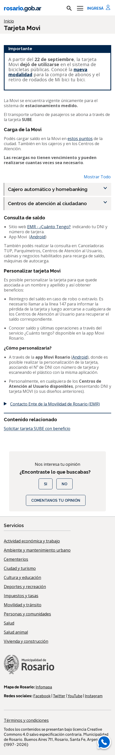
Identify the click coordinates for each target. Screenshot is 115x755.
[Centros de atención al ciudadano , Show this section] (59, 203)
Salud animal (16, 632)
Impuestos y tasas (21, 595)
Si (45, 484)
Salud (9, 623)
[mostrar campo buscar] (69, 8)
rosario (22, 8)
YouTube (75, 695)
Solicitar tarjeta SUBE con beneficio (37, 428)
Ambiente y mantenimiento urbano (37, 550)
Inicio (9, 21)
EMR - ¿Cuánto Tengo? (49, 226)
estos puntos (80, 138)
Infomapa (44, 687)
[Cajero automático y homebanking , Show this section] (59, 189)
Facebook (42, 695)
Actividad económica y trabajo (32, 541)
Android (37, 237)
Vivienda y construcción (26, 641)
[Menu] (80, 8)
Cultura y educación (22, 577)
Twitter (59, 695)
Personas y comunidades (27, 614)
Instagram (94, 695)
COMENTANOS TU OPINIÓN (55, 500)
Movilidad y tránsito (22, 605)
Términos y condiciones (26, 720)
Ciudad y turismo (20, 568)
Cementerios (16, 559)
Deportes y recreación (25, 586)
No (64, 484)
